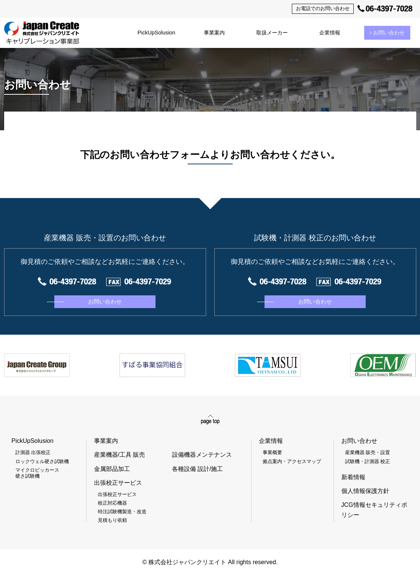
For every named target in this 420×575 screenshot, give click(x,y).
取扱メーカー (272, 33)
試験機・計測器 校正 (367, 461)
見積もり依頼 (112, 520)
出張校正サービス (117, 494)
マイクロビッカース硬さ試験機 (37, 473)
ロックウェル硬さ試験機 (42, 461)
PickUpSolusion (156, 33)
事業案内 (214, 33)
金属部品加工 (112, 469)
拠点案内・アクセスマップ (292, 461)
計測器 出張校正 (33, 452)
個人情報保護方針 (365, 491)
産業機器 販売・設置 (367, 452)
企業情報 (329, 33)
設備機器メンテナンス (202, 454)
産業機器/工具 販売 (119, 454)
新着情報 (353, 477)
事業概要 (272, 452)
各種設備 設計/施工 (197, 469)
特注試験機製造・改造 (122, 511)
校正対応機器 (112, 503)
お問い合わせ (387, 33)
